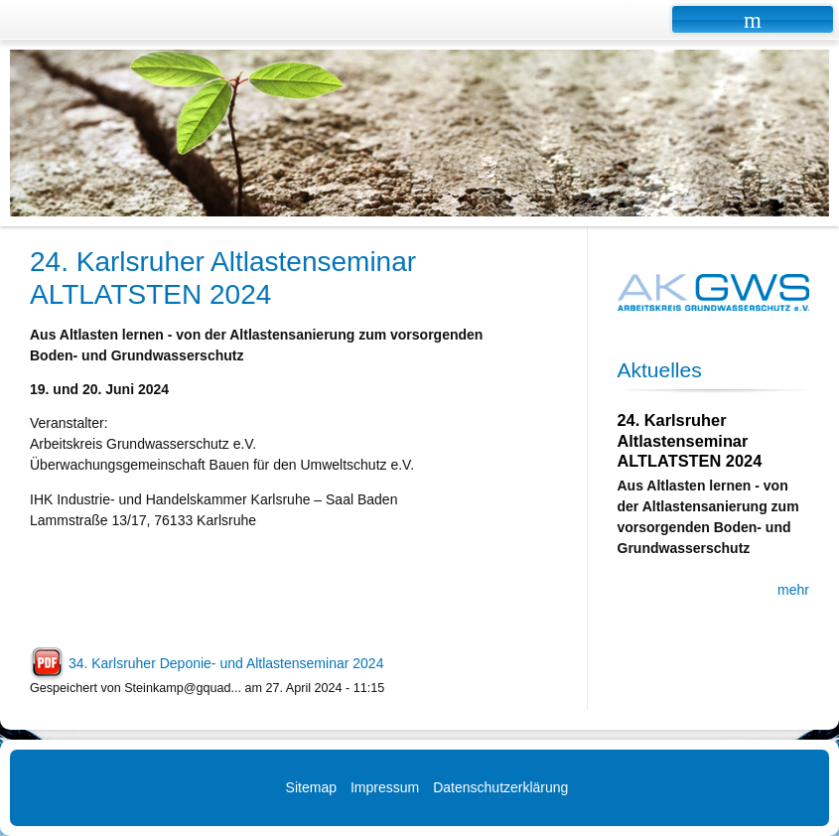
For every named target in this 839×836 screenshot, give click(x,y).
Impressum (384, 787)
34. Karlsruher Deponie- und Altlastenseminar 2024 (226, 663)
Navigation (752, 19)
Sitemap (311, 787)
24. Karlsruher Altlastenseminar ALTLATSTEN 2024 (690, 440)
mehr (793, 590)
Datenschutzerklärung (500, 787)
